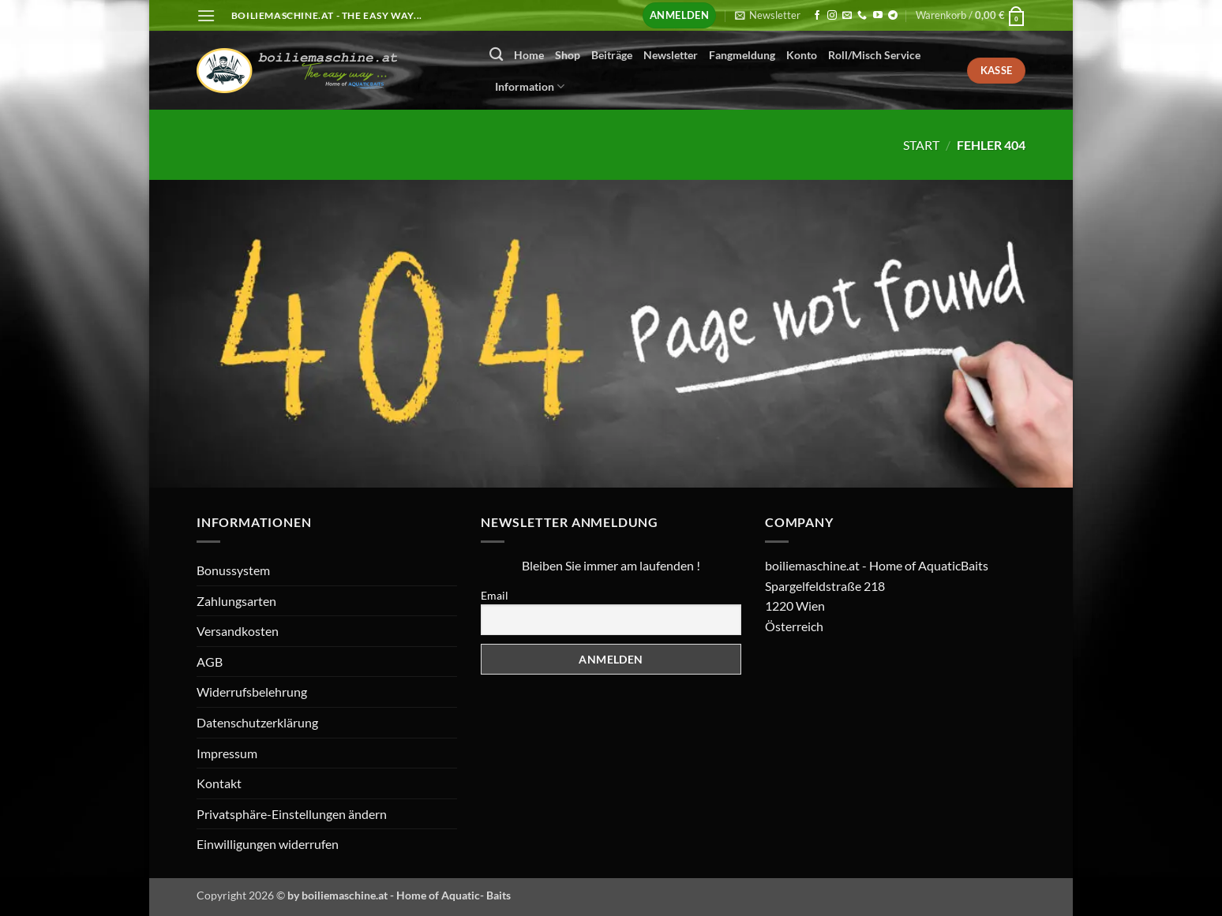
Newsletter (670, 55)
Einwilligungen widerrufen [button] (268, 843)
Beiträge (611, 55)
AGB (210, 661)
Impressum (227, 753)
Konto (801, 55)
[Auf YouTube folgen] (878, 15)
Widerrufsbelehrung (252, 691)
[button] (206, 15)
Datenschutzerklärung (257, 722)
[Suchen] (496, 55)
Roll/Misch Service (874, 55)
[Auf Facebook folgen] (817, 15)
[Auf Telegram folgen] (893, 15)
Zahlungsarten (236, 600)
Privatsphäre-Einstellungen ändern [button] (292, 813)
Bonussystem (233, 570)
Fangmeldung (742, 55)
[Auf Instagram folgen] (832, 15)
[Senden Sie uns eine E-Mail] (847, 15)
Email (494, 595)
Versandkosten (238, 630)
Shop (567, 55)
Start (921, 144)
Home (529, 55)
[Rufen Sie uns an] (862, 15)
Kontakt (219, 783)
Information (529, 86)
